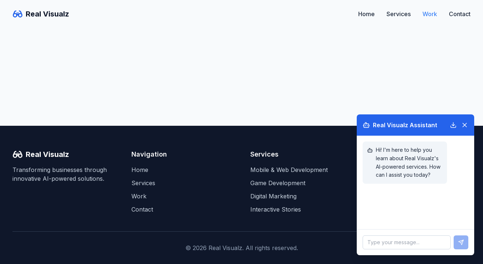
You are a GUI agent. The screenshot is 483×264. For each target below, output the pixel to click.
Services (398, 14)
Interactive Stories (275, 209)
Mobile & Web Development (289, 169)
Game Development (277, 183)
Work (429, 14)
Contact (460, 14)
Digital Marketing (273, 196)
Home (366, 14)
